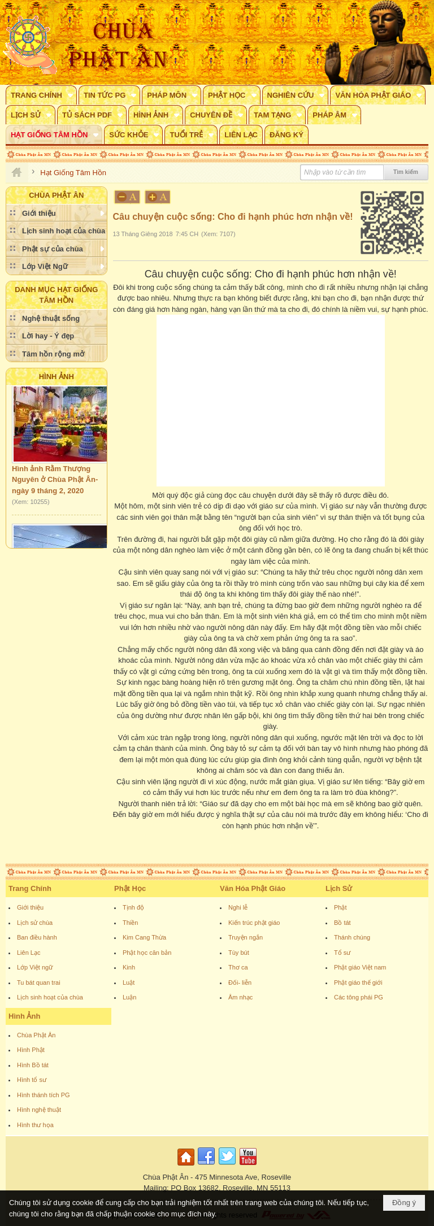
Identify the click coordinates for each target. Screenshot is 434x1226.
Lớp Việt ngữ (35, 967)
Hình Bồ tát (33, 1065)
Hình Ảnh (56, 376)
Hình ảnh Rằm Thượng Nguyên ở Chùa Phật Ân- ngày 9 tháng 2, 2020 (55, 482)
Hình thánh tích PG (43, 1095)
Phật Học (130, 888)
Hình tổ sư (31, 1079)
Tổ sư (342, 952)
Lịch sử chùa (35, 922)
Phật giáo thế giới (358, 982)
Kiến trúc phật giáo (254, 922)
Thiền (130, 922)
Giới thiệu (30, 907)
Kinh (129, 967)
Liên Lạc (28, 952)
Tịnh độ (133, 907)
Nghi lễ (238, 907)
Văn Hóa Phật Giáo (252, 888)
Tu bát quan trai (38, 982)
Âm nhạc (240, 997)
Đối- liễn (239, 982)
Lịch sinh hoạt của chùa (50, 997)
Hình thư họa (35, 1124)
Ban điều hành (37, 937)
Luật (128, 982)
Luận (129, 997)
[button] (41, 95)
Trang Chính (29, 888)
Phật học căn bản (147, 952)
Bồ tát (342, 922)
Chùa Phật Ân (36, 1035)
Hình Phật (31, 1049)
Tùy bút (238, 952)
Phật (340, 907)
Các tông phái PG (358, 997)
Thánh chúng (352, 937)
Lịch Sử (339, 888)
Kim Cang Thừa (144, 937)
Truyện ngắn (245, 937)
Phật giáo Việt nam (360, 967)
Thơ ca (238, 967)
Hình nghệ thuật (39, 1109)
